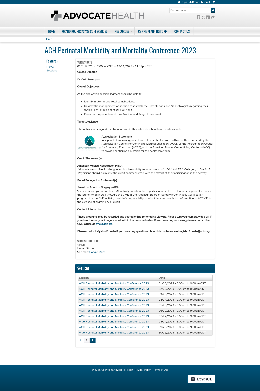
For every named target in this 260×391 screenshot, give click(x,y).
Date (162, 277)
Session (84, 277)
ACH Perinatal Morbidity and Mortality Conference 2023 (114, 283)
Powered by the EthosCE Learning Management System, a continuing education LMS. (201, 379)
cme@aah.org (104, 224)
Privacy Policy (143, 369)
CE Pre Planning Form (152, 31)
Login (184, 2)
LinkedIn (207, 17)
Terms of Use (160, 369)
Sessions (51, 70)
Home (51, 31)
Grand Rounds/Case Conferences (85, 31)
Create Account (201, 2)
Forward (212, 17)
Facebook (198, 17)
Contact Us (182, 31)
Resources (122, 31)
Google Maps (97, 252)
